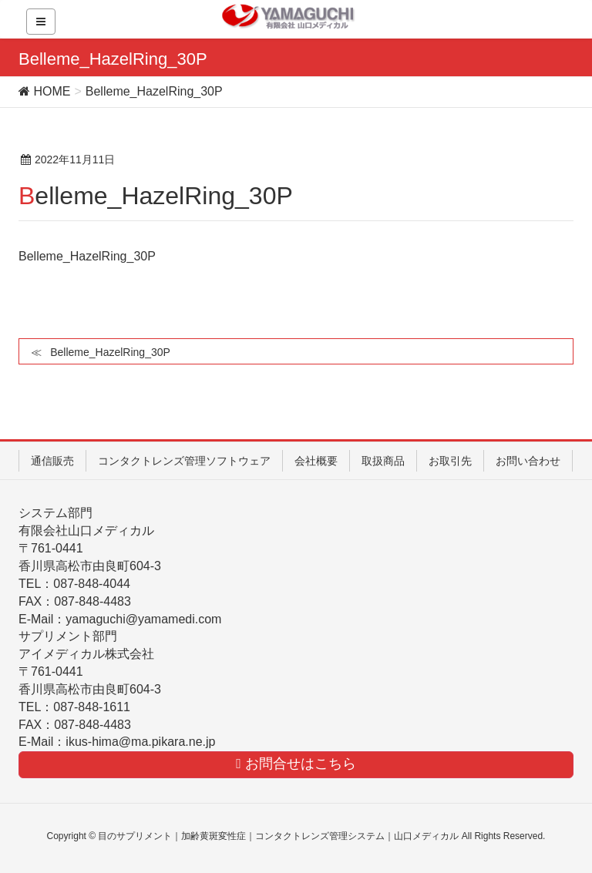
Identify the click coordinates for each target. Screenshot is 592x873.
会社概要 (316, 461)
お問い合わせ (528, 461)
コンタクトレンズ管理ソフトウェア (184, 461)
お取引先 (450, 461)
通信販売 (52, 461)
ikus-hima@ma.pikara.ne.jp (140, 741)
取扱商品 (383, 461)
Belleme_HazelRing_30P (87, 256)
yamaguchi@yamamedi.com (143, 619)
